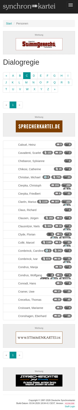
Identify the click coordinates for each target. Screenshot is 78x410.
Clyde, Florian (39, 235)
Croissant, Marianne (39, 307)
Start (9, 23)
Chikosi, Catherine (39, 169)
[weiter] (54, 89)
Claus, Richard (39, 210)
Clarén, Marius (39, 203)
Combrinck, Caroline (39, 250)
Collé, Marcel (39, 244)
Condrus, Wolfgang (39, 276)
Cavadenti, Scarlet (39, 152)
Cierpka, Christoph (39, 187)
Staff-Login (70, 406)
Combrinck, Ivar (39, 260)
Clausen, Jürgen (39, 218)
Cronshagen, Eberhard (39, 316)
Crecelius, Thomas (39, 299)
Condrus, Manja (39, 267)
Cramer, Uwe (39, 291)
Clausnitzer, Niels (39, 227)
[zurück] (6, 75)
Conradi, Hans (39, 283)
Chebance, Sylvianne (39, 161)
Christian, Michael (39, 177)
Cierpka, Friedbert (39, 193)
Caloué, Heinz (39, 144)
